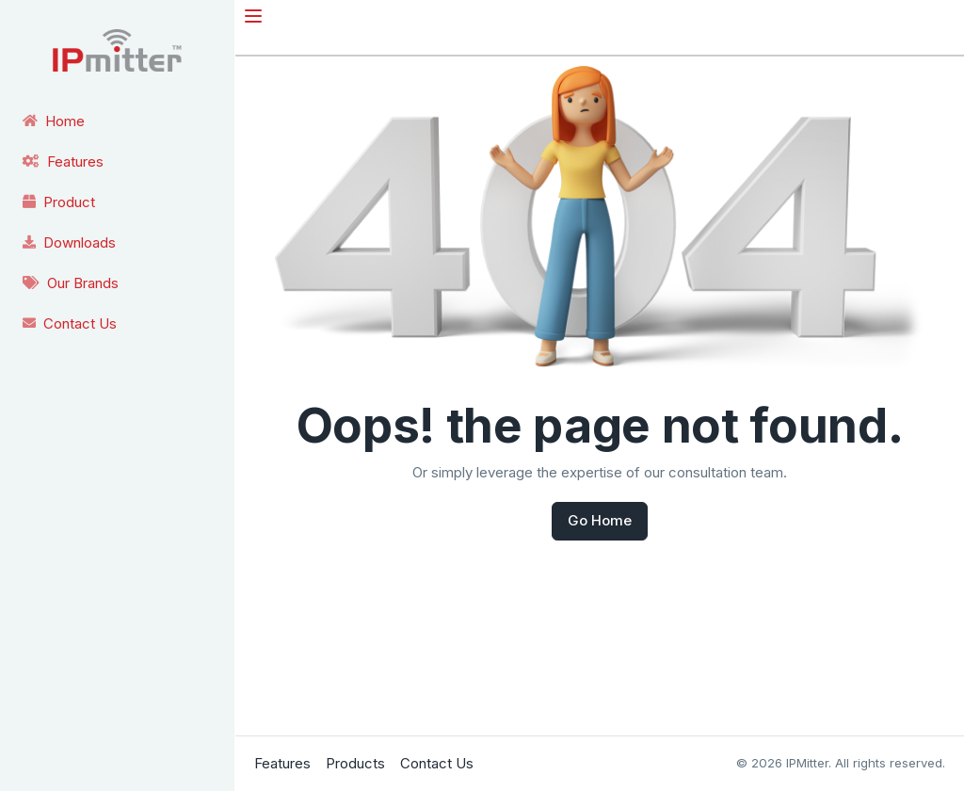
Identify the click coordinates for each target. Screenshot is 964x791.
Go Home (600, 520)
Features (282, 763)
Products (355, 763)
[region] (117, 172)
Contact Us (437, 763)
